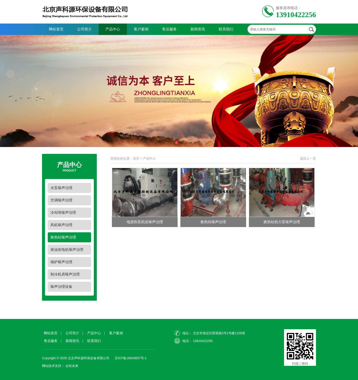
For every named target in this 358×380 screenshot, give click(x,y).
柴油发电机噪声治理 (66, 250)
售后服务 (169, 29)
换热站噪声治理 (63, 237)
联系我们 (226, 29)
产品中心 (112, 29)
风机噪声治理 (61, 225)
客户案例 (141, 29)
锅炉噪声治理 (61, 262)
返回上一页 (308, 158)
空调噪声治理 (61, 200)
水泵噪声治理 (61, 188)
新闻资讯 (197, 29)
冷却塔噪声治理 (63, 212)
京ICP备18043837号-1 (130, 358)
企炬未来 (72, 366)
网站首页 (56, 29)
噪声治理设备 (61, 287)
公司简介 (84, 29)
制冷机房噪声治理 (65, 274)
